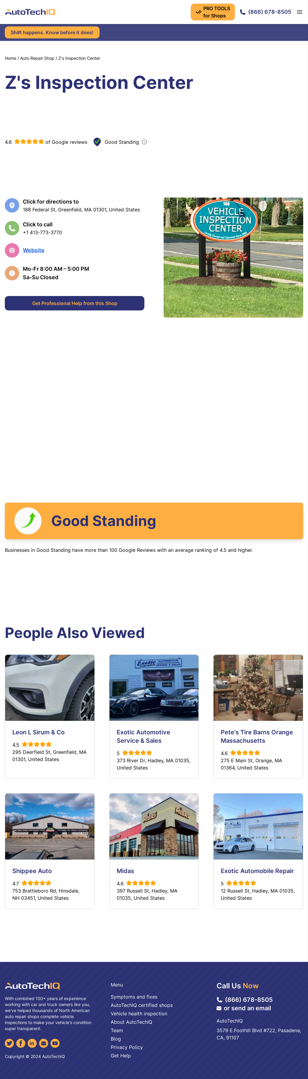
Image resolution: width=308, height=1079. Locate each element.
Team (117, 1030)
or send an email (244, 1008)
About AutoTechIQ (131, 1022)
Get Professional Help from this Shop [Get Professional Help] (74, 303)
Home (10, 58)
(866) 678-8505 (265, 12)
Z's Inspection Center (79, 58)
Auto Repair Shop (37, 58)
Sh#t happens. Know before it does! (52, 32)
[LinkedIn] (32, 1043)
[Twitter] (9, 1043)
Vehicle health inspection (139, 1014)
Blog (116, 1039)
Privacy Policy (127, 1047)
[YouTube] (55, 1043)
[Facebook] (20, 1043)
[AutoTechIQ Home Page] (30, 12)
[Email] (43, 1043)
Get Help (121, 1056)
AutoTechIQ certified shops (142, 1005)
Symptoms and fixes (134, 997)
